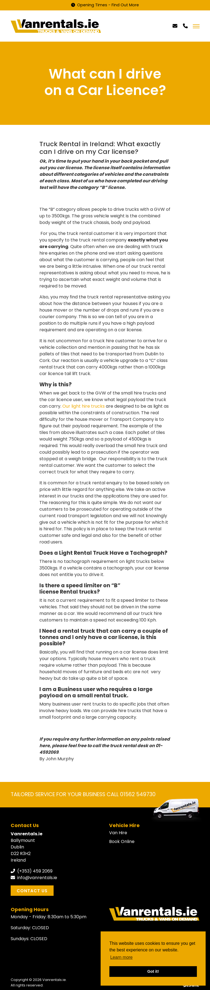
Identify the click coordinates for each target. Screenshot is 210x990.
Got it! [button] (153, 971)
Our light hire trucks (84, 406)
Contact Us (32, 891)
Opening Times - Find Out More (105, 5)
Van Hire (118, 833)
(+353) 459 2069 (31, 871)
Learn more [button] (121, 957)
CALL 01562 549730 (131, 794)
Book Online (122, 841)
